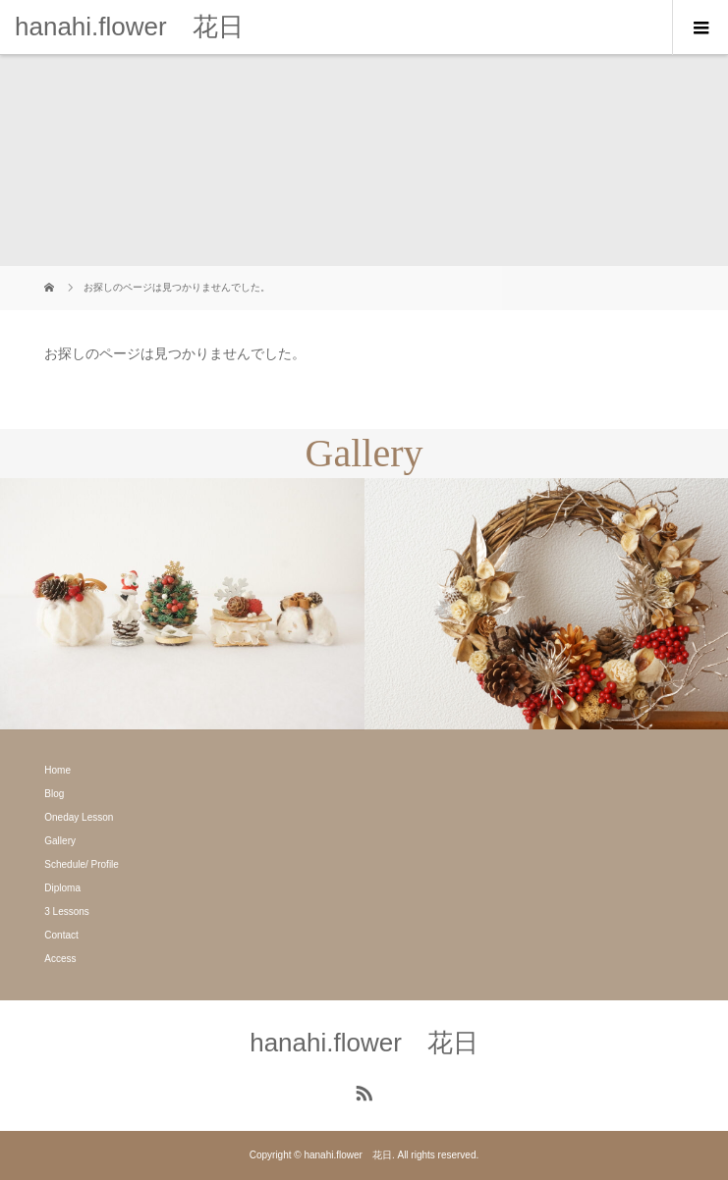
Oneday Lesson (78, 817)
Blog (54, 793)
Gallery (60, 840)
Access (60, 958)
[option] (182, 604)
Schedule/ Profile (81, 864)
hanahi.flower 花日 (129, 26)
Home (57, 770)
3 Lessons (66, 911)
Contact (61, 935)
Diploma (62, 888)
